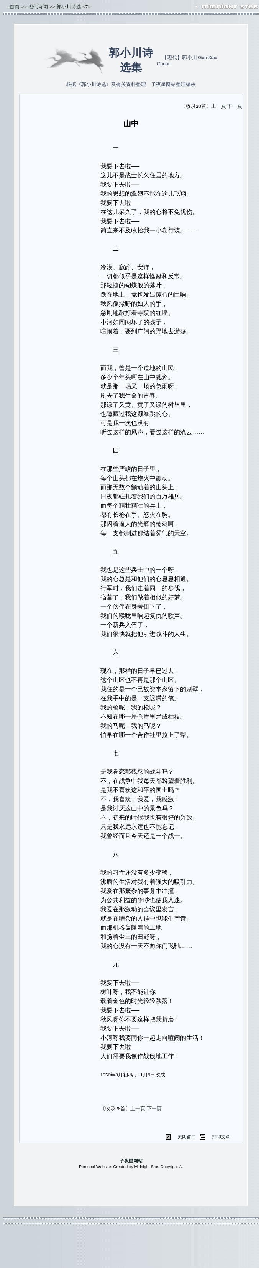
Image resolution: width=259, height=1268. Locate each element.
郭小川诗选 (68, 7)
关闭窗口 (186, 1137)
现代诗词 (38, 7)
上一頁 (218, 106)
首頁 (15, 7)
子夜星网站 (131, 1161)
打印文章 (221, 1137)
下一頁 (234, 106)
